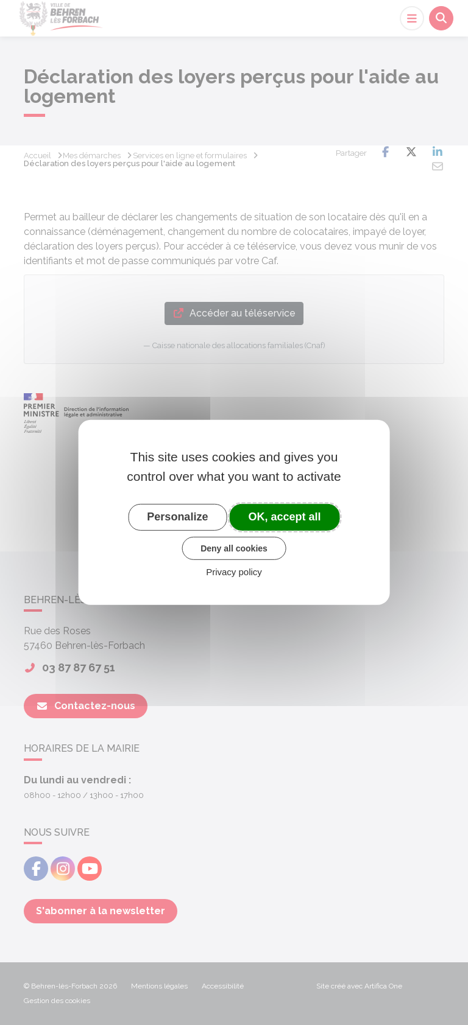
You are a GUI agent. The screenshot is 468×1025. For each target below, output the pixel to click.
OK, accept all (285, 517)
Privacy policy (234, 572)
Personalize (177, 517)
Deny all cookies (234, 548)
